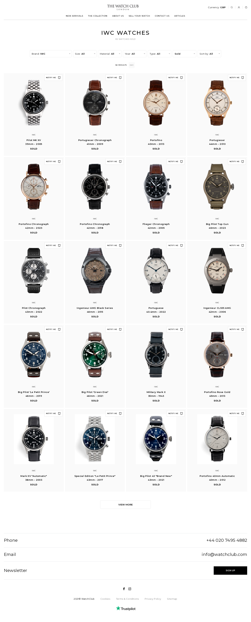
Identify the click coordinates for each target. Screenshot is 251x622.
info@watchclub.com (224, 554)
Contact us (162, 16)
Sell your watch (139, 16)
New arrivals (74, 16)
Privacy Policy (153, 598)
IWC (132, 65)
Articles (179, 16)
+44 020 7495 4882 (226, 540)
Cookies (105, 598)
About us (118, 16)
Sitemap (172, 598)
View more (125, 504)
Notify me (53, 77)
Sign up (230, 570)
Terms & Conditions (127, 598)
